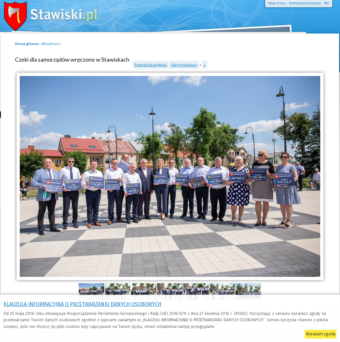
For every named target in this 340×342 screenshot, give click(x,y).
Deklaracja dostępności (305, 3)
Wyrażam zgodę (321, 333)
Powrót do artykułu (150, 64)
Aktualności (51, 44)
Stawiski (46, 14)
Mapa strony (277, 3)
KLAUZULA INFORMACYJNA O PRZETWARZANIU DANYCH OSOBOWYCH (82, 304)
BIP (326, 3)
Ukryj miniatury (184, 64)
